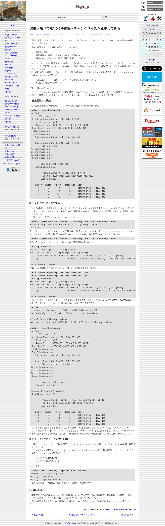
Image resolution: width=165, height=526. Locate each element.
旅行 (7, 88)
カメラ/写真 (10, 73)
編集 (107, 509)
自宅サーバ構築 (12, 104)
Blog (7, 41)
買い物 (8, 50)
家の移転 (9, 67)
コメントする (117, 509)
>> (159, 29)
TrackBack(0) (129, 509)
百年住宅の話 (11, 76)
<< (145, 29)
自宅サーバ (10, 47)
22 (161, 47)
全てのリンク (11, 101)
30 (143, 54)
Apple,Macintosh (12, 38)
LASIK (8, 58)
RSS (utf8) (9, 157)
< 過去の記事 (38, 514)
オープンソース (12, 109)
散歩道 (8, 70)
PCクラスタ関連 (12, 115)
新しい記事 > (127, 514)
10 (146, 44)
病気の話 (9, 79)
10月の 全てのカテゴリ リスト (82, 514)
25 (149, 51)
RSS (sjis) (9, 154)
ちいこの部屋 (11, 53)
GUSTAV (68, 523)
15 (161, 44)
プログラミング (12, 85)
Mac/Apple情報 (12, 106)
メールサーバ (11, 44)
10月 (152, 29)
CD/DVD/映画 (11, 55)
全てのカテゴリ (14, 35)
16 (143, 47)
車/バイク (9, 64)
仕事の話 (9, 61)
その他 (8, 91)
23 (143, 51)
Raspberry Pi (11, 82)
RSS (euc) (9, 151)
